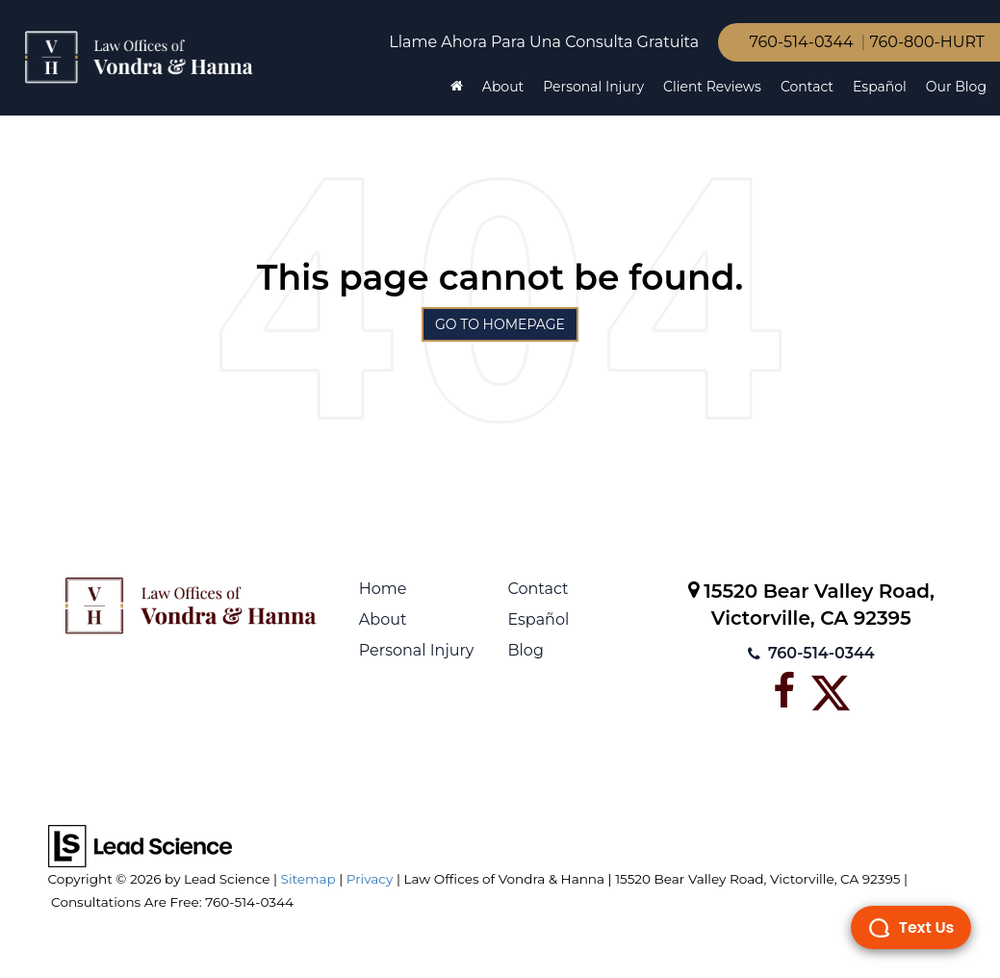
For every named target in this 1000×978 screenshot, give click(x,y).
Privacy (370, 879)
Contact (807, 86)
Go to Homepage (500, 324)
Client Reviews (712, 86)
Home (383, 588)
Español (880, 86)
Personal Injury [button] (593, 86)
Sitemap (308, 879)
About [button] (503, 86)
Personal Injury (416, 650)
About (383, 619)
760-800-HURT (927, 42)
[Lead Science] (140, 845)
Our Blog (956, 86)
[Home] (457, 87)
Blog (525, 650)
